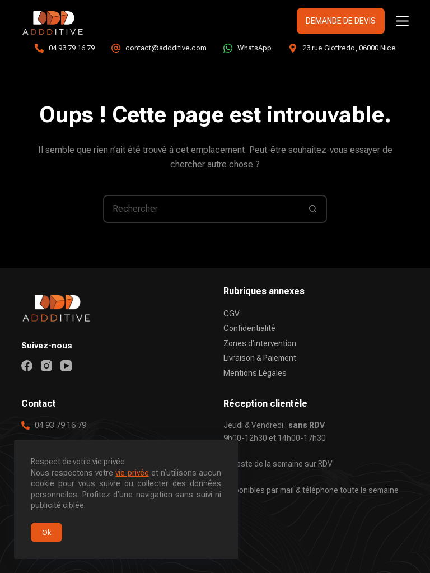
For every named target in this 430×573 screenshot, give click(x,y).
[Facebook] (26, 365)
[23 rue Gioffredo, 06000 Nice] (292, 48)
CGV (231, 313)
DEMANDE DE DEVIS (341, 20)
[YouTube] (66, 365)
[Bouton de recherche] (313, 209)
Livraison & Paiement (259, 357)
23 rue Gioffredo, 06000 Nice (349, 48)
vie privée (131, 472)
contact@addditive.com (166, 48)
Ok (46, 532)
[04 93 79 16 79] (39, 48)
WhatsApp (254, 48)
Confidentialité (249, 328)
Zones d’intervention (259, 343)
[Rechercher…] (201, 209)
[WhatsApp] (227, 48)
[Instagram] (46, 365)
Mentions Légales (255, 373)
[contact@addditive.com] (115, 48)
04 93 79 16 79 (72, 48)
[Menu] (402, 21)
